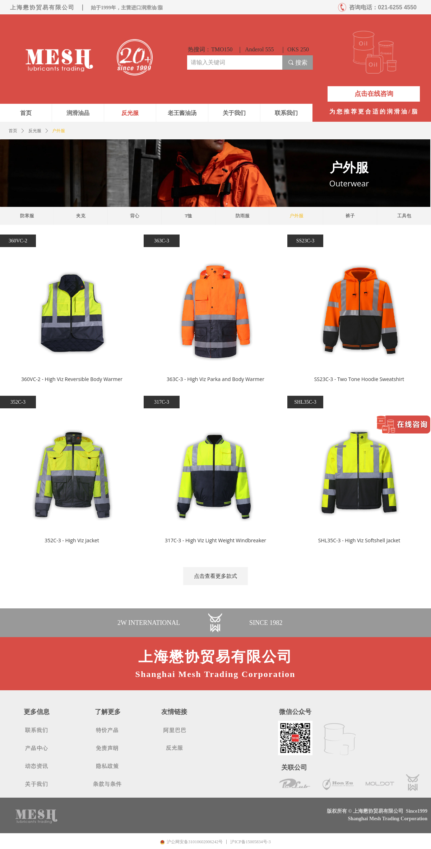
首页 (13, 130)
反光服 (34, 130)
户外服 (58, 130)
